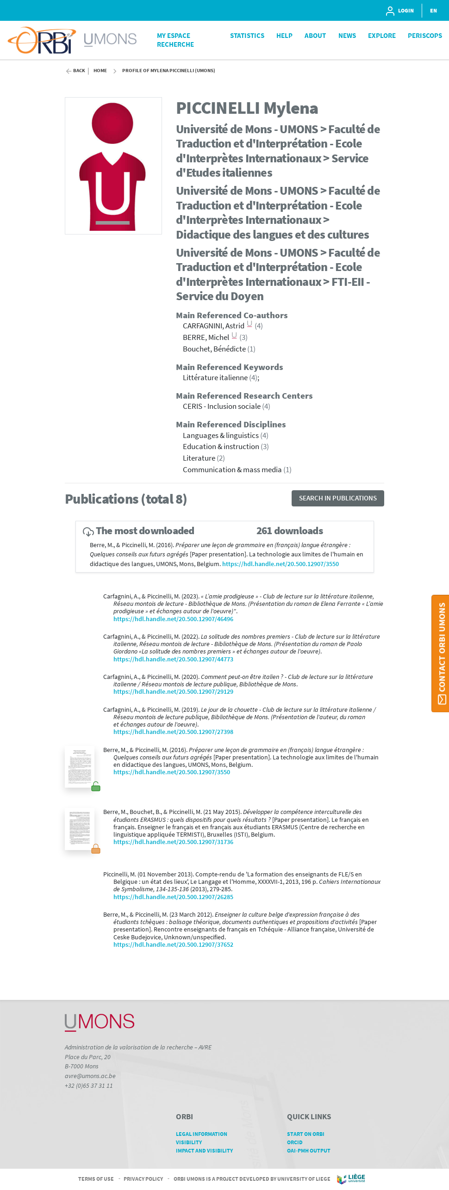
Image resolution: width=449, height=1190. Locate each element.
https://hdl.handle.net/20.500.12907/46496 (173, 619)
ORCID (298, 1142)
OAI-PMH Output (312, 1150)
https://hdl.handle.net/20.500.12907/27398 (173, 732)
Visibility (192, 1142)
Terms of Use (96, 1178)
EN (433, 10)
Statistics (247, 35)
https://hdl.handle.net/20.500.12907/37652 (173, 945)
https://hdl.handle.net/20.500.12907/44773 (173, 659)
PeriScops (425, 35)
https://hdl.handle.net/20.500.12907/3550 (280, 564)
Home (100, 71)
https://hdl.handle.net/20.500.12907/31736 (173, 842)
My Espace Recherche (175, 40)
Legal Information (205, 1133)
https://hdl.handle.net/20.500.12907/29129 (173, 692)
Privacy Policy (143, 1178)
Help (284, 35)
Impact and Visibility (207, 1150)
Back (79, 71)
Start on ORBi (309, 1133)
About (315, 35)
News (347, 35)
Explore (382, 35)
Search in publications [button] (338, 497)
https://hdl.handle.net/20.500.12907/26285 (173, 897)
